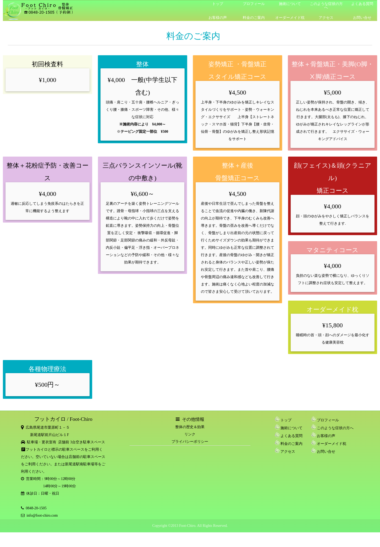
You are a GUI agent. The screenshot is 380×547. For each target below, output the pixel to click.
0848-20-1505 (35, 508)
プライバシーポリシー (190, 442)
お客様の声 (217, 18)
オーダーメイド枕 (290, 18)
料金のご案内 (254, 18)
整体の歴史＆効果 (190, 427)
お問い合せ (362, 18)
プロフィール (254, 4)
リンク (189, 434)
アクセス (326, 18)
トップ (217, 4)
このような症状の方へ (326, 5)
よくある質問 (362, 4)
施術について (290, 4)
